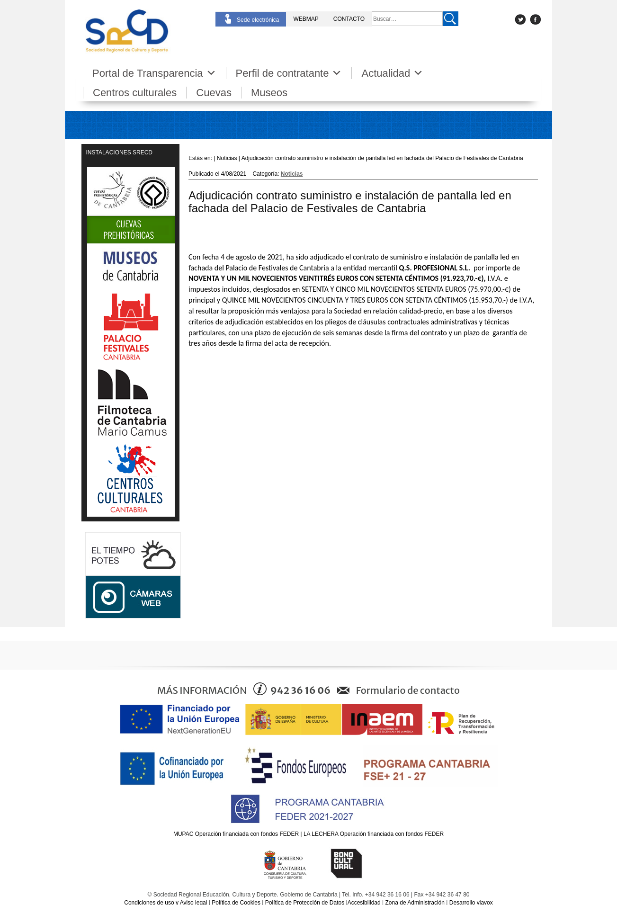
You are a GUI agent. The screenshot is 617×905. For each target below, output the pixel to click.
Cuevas (214, 93)
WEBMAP (305, 19)
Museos (269, 93)
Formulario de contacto (408, 690)
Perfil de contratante (289, 73)
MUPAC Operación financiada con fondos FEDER (236, 834)
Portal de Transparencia (154, 73)
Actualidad (392, 73)
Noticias (292, 173)
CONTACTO (349, 19)
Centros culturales (135, 93)
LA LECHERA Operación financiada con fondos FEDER (374, 834)
